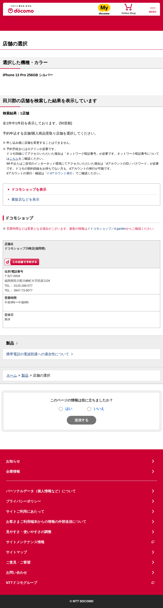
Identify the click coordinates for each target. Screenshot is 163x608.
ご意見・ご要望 (18, 562)
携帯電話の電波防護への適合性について (37, 354)
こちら (13, 158)
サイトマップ (16, 552)
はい (68, 409)
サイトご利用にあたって (25, 511)
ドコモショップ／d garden (106, 228)
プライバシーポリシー (23, 501)
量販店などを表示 (25, 199)
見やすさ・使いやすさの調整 (28, 532)
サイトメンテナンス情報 (80, 542)
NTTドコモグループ (80, 583)
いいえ (99, 409)
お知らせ (13, 461)
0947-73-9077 (23, 290)
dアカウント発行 (60, 173)
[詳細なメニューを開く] (153, 9)
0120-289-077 (23, 285)
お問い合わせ (16, 572)
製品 (10, 343)
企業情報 (13, 471)
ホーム (11, 375)
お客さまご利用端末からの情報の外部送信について (46, 522)
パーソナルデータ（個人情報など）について (41, 491)
